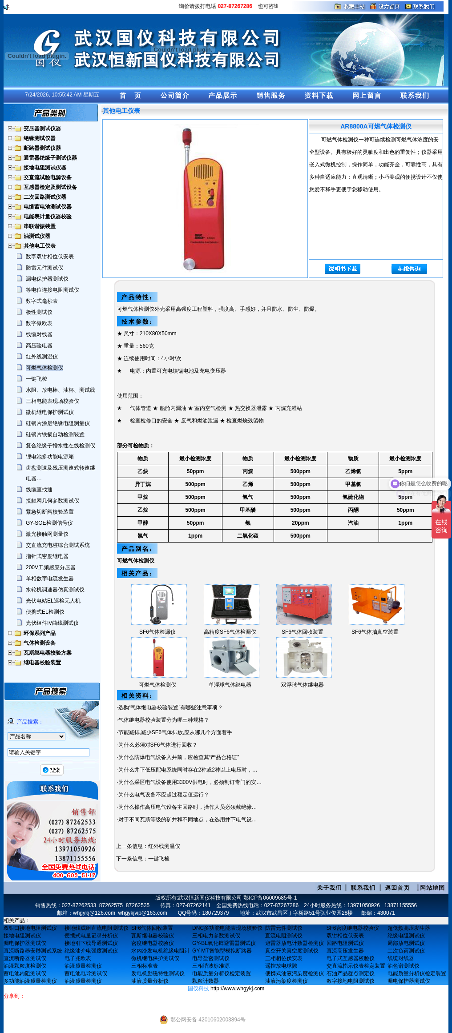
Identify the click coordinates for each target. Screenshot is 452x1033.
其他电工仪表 (40, 246)
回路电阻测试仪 (345, 943)
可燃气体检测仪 (44, 368)
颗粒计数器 (205, 981)
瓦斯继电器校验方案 (48, 653)
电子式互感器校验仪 (351, 958)
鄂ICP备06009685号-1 (270, 898)
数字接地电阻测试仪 (351, 981)
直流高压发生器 (345, 951)
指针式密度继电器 (47, 556)
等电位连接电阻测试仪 (52, 290)
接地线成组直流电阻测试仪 (97, 928)
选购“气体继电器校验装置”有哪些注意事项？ (170, 707)
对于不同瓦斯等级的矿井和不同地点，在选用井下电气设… (187, 819)
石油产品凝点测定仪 (351, 973)
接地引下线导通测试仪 (91, 943)
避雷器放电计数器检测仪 (294, 943)
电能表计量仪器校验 (48, 216)
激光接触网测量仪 (47, 534)
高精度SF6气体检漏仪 (230, 632)
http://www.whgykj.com (237, 988)
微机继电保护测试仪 (50, 412)
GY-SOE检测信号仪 (49, 523)
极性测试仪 (39, 312)
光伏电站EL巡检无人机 (53, 601)
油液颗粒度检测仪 (25, 966)
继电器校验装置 (42, 662)
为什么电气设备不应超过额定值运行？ (163, 795)
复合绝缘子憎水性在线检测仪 (60, 445)
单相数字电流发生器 (50, 578)
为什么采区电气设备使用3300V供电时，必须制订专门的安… (190, 782)
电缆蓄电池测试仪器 (48, 207)
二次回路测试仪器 (45, 197)
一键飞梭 (36, 379)
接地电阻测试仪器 (45, 168)
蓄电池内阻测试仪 (25, 973)
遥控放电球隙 (281, 966)
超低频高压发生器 (408, 928)
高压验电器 (39, 345)
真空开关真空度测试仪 (292, 951)
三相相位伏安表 (284, 958)
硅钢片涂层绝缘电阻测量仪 (58, 423)
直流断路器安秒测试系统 (33, 951)
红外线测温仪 (42, 357)
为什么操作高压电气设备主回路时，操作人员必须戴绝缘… (187, 807)
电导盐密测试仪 (211, 958)
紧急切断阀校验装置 (50, 512)
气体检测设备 (40, 643)
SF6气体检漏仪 (157, 632)
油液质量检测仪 (83, 966)
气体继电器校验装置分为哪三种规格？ (163, 720)
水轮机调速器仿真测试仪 (55, 590)
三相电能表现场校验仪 (52, 401)
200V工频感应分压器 (51, 567)
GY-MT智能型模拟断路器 (222, 951)
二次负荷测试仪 (406, 951)
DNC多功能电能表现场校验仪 (227, 928)
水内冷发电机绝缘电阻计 (160, 951)
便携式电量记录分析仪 (91, 936)
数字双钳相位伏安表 (50, 256)
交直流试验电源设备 (48, 177)
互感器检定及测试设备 (50, 187)
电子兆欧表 (78, 958)
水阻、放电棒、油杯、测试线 (60, 390)
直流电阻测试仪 (284, 936)
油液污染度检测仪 (286, 981)
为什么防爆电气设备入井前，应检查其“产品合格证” (178, 757)
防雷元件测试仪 (44, 268)
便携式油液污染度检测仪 (294, 973)
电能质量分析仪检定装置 (221, 973)
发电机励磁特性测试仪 (158, 973)
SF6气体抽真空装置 (375, 632)
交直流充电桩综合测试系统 (58, 545)
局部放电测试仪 (406, 943)
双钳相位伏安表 (345, 936)
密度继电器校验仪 (152, 943)
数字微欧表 (39, 323)
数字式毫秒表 (42, 301)
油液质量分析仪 (150, 981)
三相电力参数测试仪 (216, 936)
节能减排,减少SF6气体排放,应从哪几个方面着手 (175, 732)
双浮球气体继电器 (302, 685)
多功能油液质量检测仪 (30, 981)
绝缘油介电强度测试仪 (91, 951)
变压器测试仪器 (42, 128)
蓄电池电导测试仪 (86, 973)
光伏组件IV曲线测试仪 (52, 623)
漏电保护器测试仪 (47, 279)
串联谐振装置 (40, 226)
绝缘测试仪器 (40, 138)
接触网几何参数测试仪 (52, 501)
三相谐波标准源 (211, 966)
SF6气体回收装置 (302, 632)
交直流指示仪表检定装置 (356, 966)
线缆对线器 (39, 334)
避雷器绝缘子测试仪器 (50, 158)
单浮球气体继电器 (230, 685)
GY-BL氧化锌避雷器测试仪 (224, 943)
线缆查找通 (39, 489)
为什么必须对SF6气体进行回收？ (158, 745)
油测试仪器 (37, 236)
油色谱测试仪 (403, 966)
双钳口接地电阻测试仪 (30, 928)
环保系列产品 (40, 633)
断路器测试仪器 (42, 148)
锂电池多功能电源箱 (50, 457)
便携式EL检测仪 (45, 612)
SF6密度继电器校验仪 (353, 928)
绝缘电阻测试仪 (406, 936)
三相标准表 (144, 966)
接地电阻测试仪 (22, 936)
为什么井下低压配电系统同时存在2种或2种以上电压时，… (188, 770)
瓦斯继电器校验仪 (152, 936)
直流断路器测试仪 (25, 958)
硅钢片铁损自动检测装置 (55, 434)
